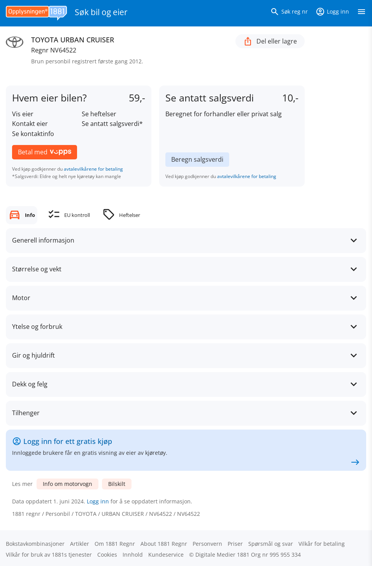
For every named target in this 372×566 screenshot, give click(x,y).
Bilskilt (116, 483)
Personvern (207, 543)
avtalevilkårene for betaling (93, 169)
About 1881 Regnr (163, 543)
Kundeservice (166, 554)
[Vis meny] (361, 13)
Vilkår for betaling (321, 543)
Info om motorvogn (67, 483)
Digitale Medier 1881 (222, 554)
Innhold (133, 554)
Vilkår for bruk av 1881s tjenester (49, 554)
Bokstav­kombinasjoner (35, 543)
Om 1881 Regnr (115, 543)
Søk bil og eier (101, 12)
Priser (235, 543)
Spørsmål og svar (270, 543)
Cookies (107, 554)
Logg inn (98, 501)
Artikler (79, 543)
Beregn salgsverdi (197, 159)
